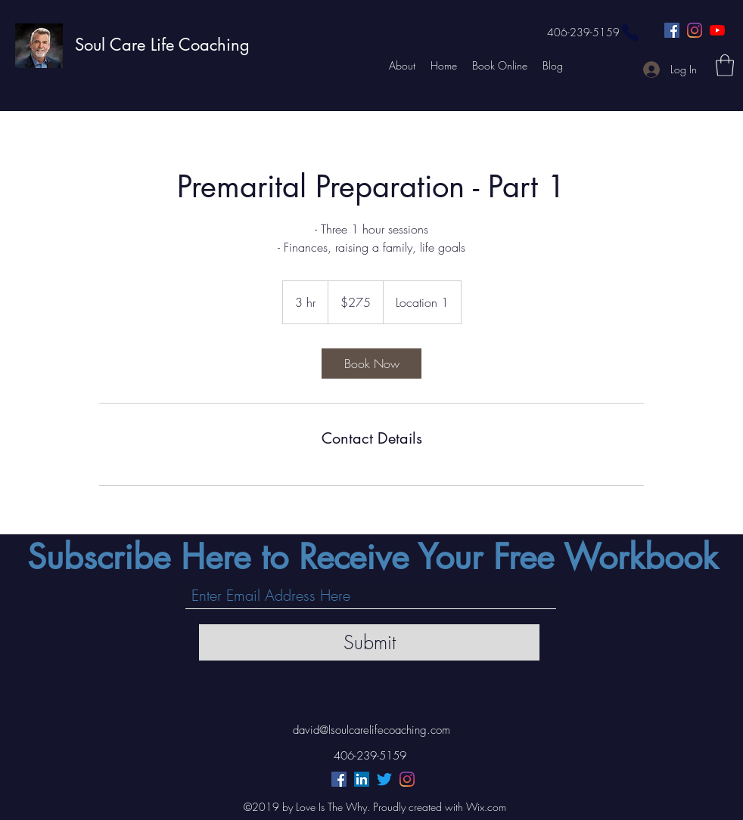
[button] (725, 65)
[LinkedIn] (361, 779)
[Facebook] (671, 30)
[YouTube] (717, 30)
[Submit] (369, 642)
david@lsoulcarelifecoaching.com (371, 730)
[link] (371, 363)
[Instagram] (694, 30)
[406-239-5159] (594, 32)
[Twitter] (384, 779)
